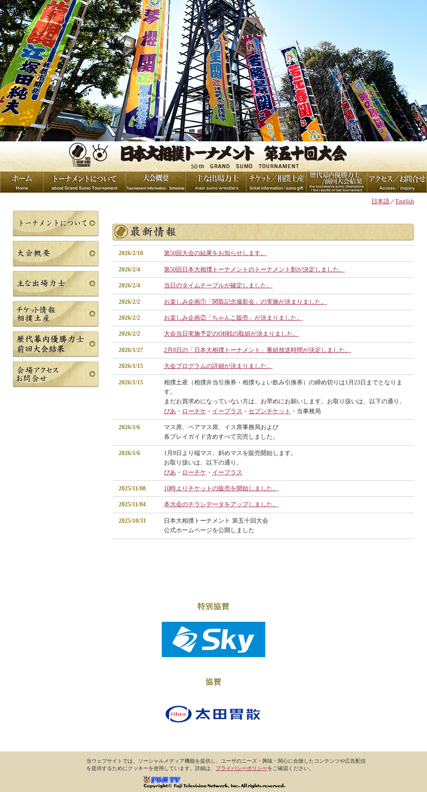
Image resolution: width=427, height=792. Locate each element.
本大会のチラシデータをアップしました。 (221, 504)
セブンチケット (269, 411)
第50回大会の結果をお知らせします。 (215, 253)
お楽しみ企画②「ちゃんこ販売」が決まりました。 (233, 318)
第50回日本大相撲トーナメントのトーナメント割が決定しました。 (254, 269)
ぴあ (170, 411)
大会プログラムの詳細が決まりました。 (218, 366)
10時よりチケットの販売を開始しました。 (221, 488)
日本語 (380, 201)
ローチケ (194, 411)
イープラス (227, 411)
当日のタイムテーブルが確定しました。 (218, 285)
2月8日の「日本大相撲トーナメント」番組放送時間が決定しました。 (257, 350)
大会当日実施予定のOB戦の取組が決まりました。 (231, 334)
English (405, 201)
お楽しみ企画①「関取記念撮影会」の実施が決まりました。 (245, 302)
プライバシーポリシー (241, 768)
